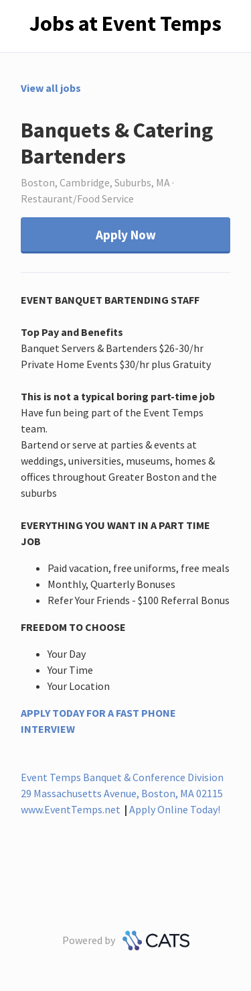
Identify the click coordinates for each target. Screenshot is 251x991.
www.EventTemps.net (70, 809)
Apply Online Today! (174, 809)
